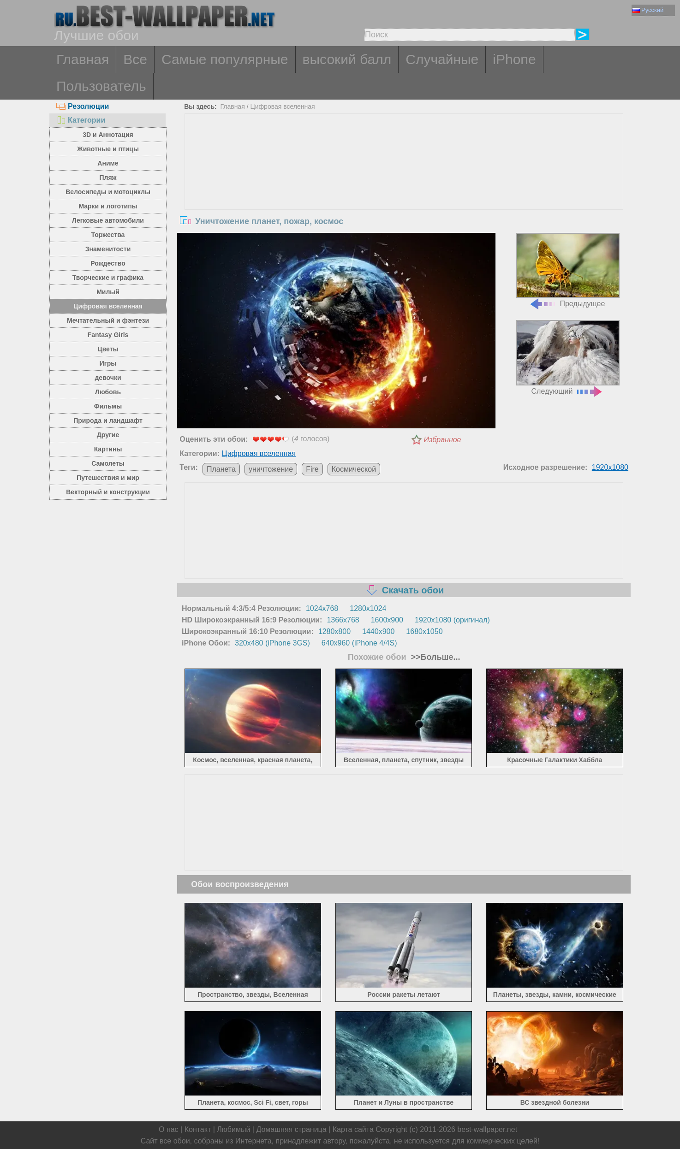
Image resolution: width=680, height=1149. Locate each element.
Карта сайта (353, 1129)
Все (135, 59)
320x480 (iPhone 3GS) (272, 643)
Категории (80, 120)
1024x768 (322, 608)
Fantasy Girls (108, 334)
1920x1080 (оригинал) (452, 620)
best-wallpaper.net (487, 1129)
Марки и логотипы (107, 206)
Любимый (233, 1129)
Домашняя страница (291, 1129)
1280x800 (334, 631)
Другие (108, 434)
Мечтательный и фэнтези (108, 320)
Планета (221, 469)
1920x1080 (610, 467)
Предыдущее (568, 270)
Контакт (198, 1129)
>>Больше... (434, 657)
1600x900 (387, 620)
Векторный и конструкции (108, 492)
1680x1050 (424, 631)
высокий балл (347, 59)
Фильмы (108, 406)
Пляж (107, 177)
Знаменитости (108, 249)
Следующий (568, 357)
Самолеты (108, 463)
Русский (647, 9)
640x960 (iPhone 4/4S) (359, 643)
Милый (107, 292)
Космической (354, 469)
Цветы (107, 349)
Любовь (108, 392)
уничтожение (271, 469)
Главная (82, 59)
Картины (108, 449)
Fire (312, 469)
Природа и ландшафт (108, 420)
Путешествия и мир (108, 477)
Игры (108, 363)
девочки (108, 377)
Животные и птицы (108, 149)
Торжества (108, 234)
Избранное (442, 440)
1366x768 (343, 620)
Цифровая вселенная (108, 306)
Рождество (107, 263)
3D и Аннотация (108, 134)
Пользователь (101, 86)
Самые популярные (224, 59)
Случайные (442, 59)
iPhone (514, 59)
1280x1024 (368, 608)
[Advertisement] (404, 183)
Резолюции (82, 106)
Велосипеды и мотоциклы (108, 191)
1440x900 (378, 631)
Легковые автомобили (108, 220)
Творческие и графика (107, 277)
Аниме (107, 163)
